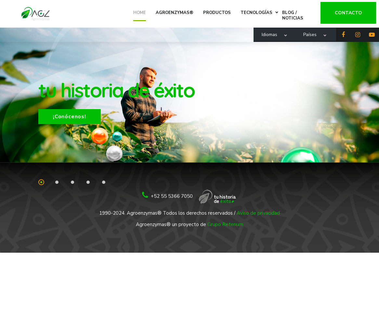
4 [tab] (88, 182)
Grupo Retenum (225, 224)
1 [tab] (41, 182)
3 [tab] (72, 182)
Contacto (351, 11)
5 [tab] (103, 182)
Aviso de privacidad (258, 213)
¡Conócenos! (69, 116)
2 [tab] (57, 182)
